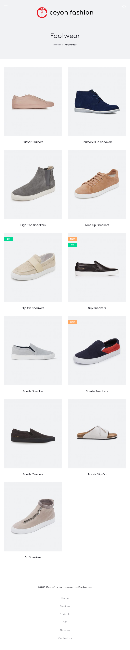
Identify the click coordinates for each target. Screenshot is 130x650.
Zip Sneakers (33, 557)
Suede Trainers (33, 474)
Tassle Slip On (97, 474)
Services (65, 606)
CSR (65, 622)
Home (57, 44)
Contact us (65, 638)
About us (65, 630)
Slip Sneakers (97, 308)
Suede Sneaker (33, 391)
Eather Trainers (33, 142)
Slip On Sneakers (33, 308)
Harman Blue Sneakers (97, 142)
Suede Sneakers (97, 391)
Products (65, 614)
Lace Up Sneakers (97, 225)
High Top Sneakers (33, 225)
